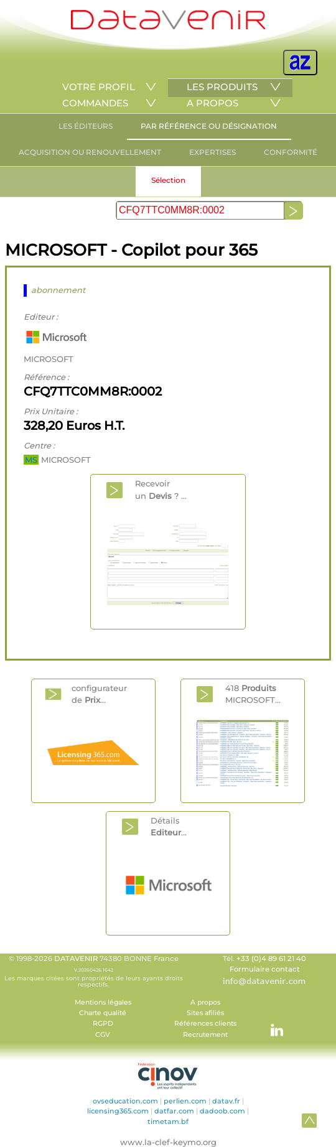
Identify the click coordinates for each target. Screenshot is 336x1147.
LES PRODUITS (222, 87)
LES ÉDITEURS (85, 126)
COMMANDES (95, 103)
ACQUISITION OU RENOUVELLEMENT (90, 152)
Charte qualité (102, 1013)
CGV (102, 1035)
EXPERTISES (212, 152)
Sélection (168, 180)
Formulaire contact (265, 969)
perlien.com (185, 1101)
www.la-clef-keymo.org (168, 1142)
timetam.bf (168, 1121)
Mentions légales (103, 1002)
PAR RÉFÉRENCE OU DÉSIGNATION (209, 126)
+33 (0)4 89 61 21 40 (271, 958)
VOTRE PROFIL (98, 87)
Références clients (205, 1023)
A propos (205, 1002)
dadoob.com (222, 1111)
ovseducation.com (125, 1101)
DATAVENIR (76, 958)
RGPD (103, 1023)
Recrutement (205, 1035)
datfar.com (174, 1111)
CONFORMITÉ (290, 152)
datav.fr (226, 1101)
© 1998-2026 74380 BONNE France (93, 971)
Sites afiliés (205, 1013)
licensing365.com (118, 1111)
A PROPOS (212, 103)
